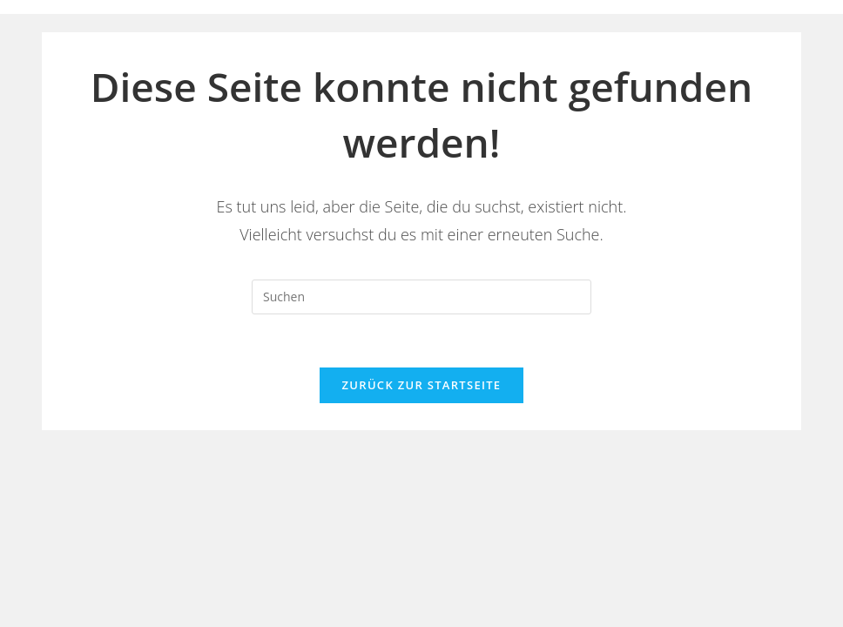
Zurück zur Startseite (422, 385)
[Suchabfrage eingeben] (421, 297)
